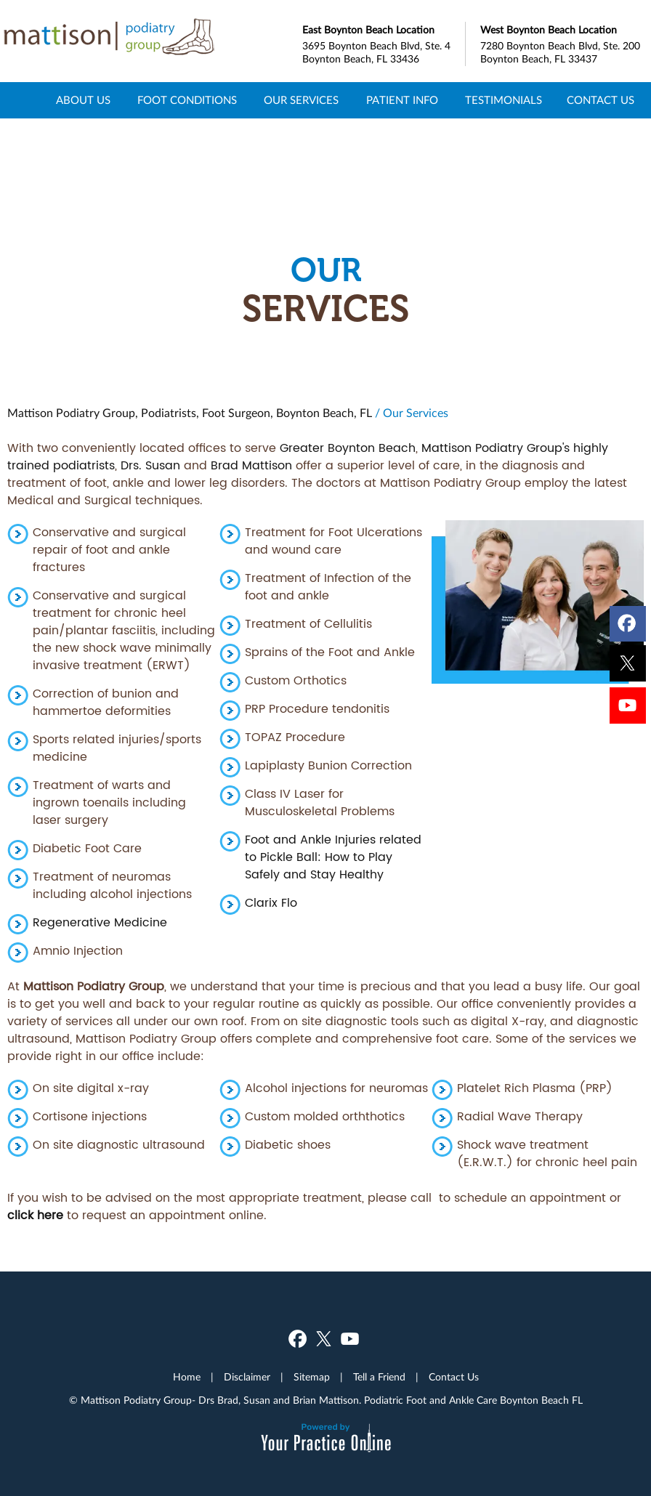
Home (22, 100)
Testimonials (503, 100)
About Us (83, 100)
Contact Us (600, 100)
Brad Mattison (251, 465)
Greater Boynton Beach (348, 448)
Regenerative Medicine (100, 922)
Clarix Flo (271, 903)
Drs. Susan (150, 465)
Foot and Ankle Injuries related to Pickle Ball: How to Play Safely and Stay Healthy (333, 857)
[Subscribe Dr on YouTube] (628, 709)
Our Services (301, 100)
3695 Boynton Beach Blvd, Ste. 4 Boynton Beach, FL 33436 (383, 43)
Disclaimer (247, 1377)
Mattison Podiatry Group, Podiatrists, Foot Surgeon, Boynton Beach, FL (189, 413)
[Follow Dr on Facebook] (628, 620)
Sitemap (312, 1377)
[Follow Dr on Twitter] (628, 665)
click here (35, 1215)
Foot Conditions (187, 100)
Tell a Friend (379, 1377)
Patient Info (402, 100)
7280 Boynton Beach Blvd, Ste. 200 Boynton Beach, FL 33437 (562, 43)
